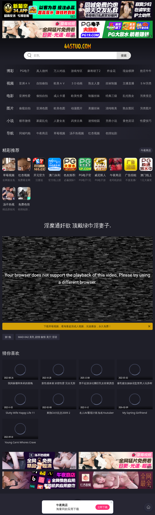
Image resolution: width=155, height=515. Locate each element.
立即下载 (103, 507)
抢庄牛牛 (145, 71)
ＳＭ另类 (145, 83)
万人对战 (59, 71)
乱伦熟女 (128, 96)
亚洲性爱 (25, 96)
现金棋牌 (128, 71)
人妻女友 (59, 121)
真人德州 (42, 71)
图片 (10, 108)
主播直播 (128, 83)
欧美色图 (59, 108)
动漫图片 (76, 108)
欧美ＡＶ (59, 83)
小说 (10, 120)
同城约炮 (25, 133)
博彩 (10, 70)
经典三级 (111, 96)
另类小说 (111, 121)
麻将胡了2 (93, 71)
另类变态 (145, 96)
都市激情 (25, 121)
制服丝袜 (94, 96)
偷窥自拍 (25, 108)
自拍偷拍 (42, 83)
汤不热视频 (77, 133)
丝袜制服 (111, 83)
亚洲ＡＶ (25, 83)
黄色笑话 (128, 121)
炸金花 (111, 71)
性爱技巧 (145, 121)
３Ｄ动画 (76, 83)
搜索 (124, 55)
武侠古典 (76, 121)
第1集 (8, 337)
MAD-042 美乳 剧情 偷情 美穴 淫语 (37, 337)
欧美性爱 (76, 96)
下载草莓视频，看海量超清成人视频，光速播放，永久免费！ (97, 326)
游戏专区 (76, 71)
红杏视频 (94, 133)
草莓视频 (59, 133)
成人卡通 (59, 96)
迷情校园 (94, 121)
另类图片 (145, 108)
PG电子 (24, 71)
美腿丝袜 (94, 108)
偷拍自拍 (42, 96)
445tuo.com (77, 46)
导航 (10, 133)
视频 (10, 83)
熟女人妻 (94, 83)
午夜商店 (42, 133)
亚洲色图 (42, 108)
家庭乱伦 (42, 121)
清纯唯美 (111, 108)
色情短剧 (111, 133)
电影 (10, 95)
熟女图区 (128, 108)
